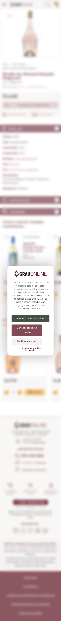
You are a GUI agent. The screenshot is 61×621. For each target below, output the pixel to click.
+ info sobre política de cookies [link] (30, 349)
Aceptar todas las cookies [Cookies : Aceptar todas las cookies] (30, 319)
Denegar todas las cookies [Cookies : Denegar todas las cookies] (27, 330)
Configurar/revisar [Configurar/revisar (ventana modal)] (26, 341)
